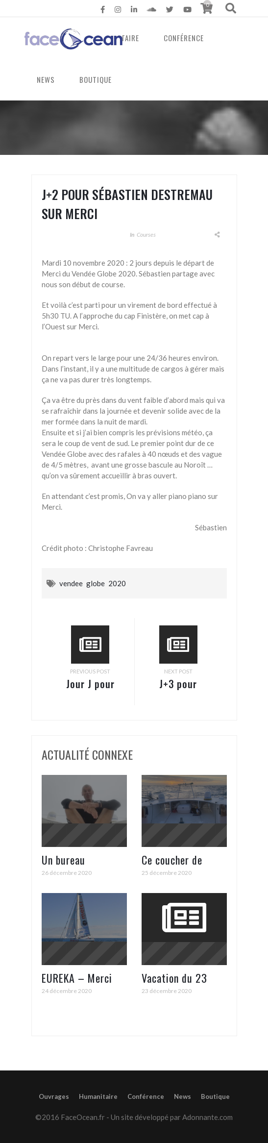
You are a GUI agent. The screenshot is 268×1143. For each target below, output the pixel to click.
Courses (146, 234)
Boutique (215, 1096)
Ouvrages (54, 1096)
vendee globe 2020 (92, 583)
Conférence (184, 37)
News (182, 1096)
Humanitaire (98, 1096)
